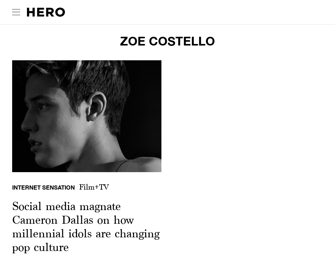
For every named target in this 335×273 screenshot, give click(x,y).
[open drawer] (16, 12)
